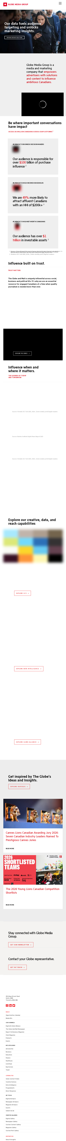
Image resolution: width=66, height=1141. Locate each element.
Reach (8, 996)
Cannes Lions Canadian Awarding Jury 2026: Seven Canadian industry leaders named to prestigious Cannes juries (33, 813)
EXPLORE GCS (22, 593)
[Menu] (60, 3)
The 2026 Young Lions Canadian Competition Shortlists (33, 870)
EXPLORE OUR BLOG (19, 786)
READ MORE (10, 848)
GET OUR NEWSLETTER (21, 928)
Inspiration (9, 1120)
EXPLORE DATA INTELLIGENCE (28, 668)
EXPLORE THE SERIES (22, 353)
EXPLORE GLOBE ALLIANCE (27, 742)
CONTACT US (9, 1134)
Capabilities (9, 1059)
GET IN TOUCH (17, 951)
